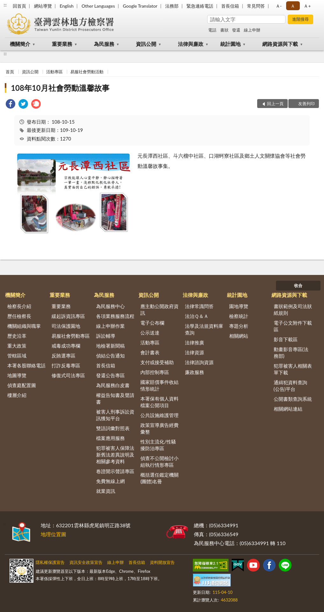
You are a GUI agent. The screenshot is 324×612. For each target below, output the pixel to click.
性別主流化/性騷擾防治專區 (158, 445)
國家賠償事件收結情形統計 (159, 385)
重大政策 (16, 346)
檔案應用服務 (110, 438)
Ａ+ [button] (307, 6)
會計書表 (149, 352)
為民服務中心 (110, 306)
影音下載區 (286, 339)
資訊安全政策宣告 (85, 562)
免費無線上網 (110, 481)
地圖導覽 (16, 375)
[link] (10, 104)
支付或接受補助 (157, 362)
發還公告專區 (110, 375)
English (67, 6)
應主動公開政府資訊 (159, 309)
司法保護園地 (66, 326)
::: (5, 4)
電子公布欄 (152, 323)
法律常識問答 (199, 306)
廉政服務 (194, 372)
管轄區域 (16, 355)
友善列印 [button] (306, 103)
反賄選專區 (63, 355)
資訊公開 (146, 44)
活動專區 (54, 71)
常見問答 (256, 6)
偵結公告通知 (110, 355)
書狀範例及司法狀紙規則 (293, 309)
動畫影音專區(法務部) (291, 352)
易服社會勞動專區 (71, 336)
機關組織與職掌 (24, 326)
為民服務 (104, 44)
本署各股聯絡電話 (26, 365)
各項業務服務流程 (115, 316)
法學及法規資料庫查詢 (204, 329)
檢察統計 (238, 316)
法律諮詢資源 (199, 362)
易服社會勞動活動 (86, 71)
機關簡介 (20, 44)
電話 (212, 29)
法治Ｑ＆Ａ (196, 316)
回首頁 (19, 6)
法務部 (172, 6)
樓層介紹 (16, 395)
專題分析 (238, 326)
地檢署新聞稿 (110, 346)
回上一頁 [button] (275, 103)
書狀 (224, 29)
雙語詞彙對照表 (113, 428)
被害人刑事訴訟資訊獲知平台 (115, 415)
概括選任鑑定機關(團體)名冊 (159, 478)
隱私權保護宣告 (50, 562)
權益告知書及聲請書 (115, 398)
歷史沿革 (16, 336)
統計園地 (230, 44)
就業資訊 (105, 491)
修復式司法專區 (68, 375)
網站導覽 (43, 6)
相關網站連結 (288, 409)
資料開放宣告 (162, 562)
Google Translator (140, 6)
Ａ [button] (293, 6)
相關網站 (238, 336)
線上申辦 (252, 29)
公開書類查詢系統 (293, 399)
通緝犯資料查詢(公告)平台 (290, 385)
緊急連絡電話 (200, 6)
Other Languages (98, 6)
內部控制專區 (154, 372)
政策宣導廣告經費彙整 (159, 428)
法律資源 (194, 352)
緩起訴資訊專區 (68, 316)
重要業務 (62, 44)
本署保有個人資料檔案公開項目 (159, 402)
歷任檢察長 (19, 316)
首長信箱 (230, 6)
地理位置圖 (53, 534)
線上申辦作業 (110, 326)
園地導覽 (238, 306)
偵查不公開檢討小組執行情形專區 (159, 461)
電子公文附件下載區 (293, 326)
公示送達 (149, 332)
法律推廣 (194, 342)
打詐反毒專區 (66, 365)
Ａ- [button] (279, 6)
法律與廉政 (190, 44)
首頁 (10, 71)
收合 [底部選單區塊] (298, 285)
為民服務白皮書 (113, 385)
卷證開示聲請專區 (115, 471)
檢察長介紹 (19, 306)
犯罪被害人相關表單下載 (293, 369)
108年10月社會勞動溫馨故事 (60, 87)
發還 (236, 29)
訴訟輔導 (105, 336)
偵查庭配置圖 (21, 385)
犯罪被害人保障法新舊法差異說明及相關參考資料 (115, 454)
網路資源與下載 (280, 44)
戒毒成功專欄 (66, 346)
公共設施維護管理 (159, 415)
